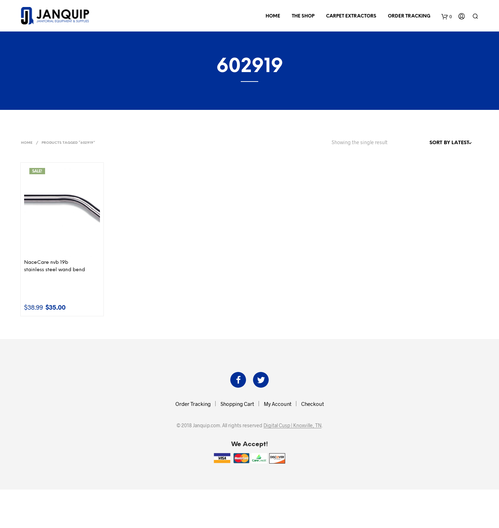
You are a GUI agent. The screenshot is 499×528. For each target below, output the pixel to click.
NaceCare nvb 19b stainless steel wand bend (54, 266)
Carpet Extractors (351, 16)
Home (273, 16)
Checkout (312, 404)
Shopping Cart (237, 404)
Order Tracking (409, 16)
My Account (277, 404)
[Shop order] (435, 143)
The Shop (303, 16)
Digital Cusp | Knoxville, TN (292, 425)
